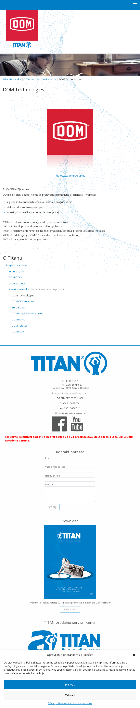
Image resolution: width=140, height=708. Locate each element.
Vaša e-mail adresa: (55, 465)
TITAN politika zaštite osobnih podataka (70, 703)
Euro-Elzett (18, 307)
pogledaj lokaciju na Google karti (70, 391)
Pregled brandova (17, 265)
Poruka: (49, 483)
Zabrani (70, 695)
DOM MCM (18, 331)
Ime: (47, 456)
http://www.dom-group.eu (70, 175)
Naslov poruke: (53, 474)
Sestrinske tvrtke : (37, 289)
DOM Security (17, 283)
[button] (134, 655)
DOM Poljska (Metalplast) (27, 313)
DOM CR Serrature (23, 301)
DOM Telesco (20, 325)
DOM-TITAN (15, 277)
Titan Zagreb (16, 271)
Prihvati (70, 684)
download (70, 608)
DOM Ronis (18, 319)
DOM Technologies (23, 295)
